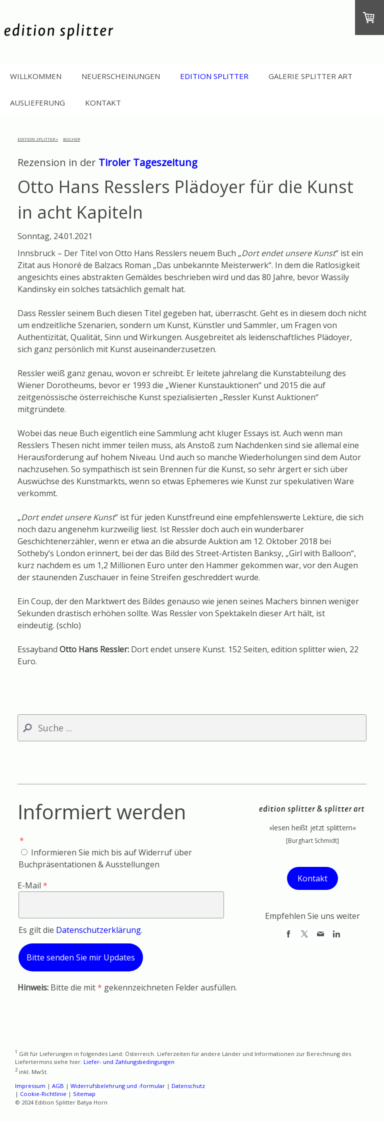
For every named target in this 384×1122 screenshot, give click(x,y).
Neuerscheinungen (121, 76)
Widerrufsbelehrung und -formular (117, 1085)
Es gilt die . (80, 929)
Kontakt (103, 103)
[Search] (192, 727)
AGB (58, 1085)
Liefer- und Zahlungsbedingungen (129, 1061)
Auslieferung (37, 103)
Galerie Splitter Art (310, 76)
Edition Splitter (214, 76)
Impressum (30, 1085)
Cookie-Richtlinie (43, 1093)
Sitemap (84, 1093)
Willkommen (36, 76)
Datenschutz (188, 1085)
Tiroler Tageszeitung (148, 162)
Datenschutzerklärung (98, 929)
